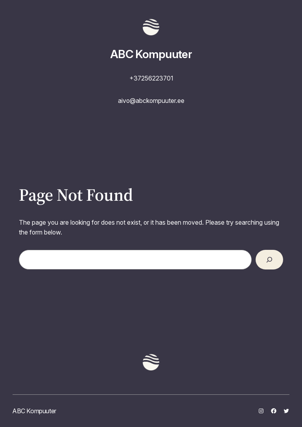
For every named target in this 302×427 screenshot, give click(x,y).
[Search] (269, 259)
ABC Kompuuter (151, 54)
